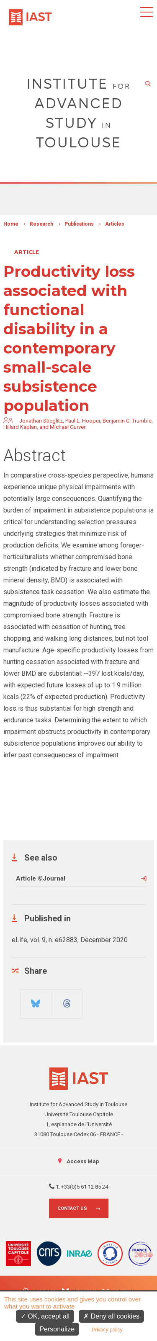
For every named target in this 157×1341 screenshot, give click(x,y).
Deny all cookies (111, 1316)
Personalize (57, 1329)
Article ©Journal (40, 878)
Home (10, 224)
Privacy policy (107, 1330)
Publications (79, 224)
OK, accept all (45, 1316)
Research (41, 224)
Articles (114, 224)
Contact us (72, 1208)
